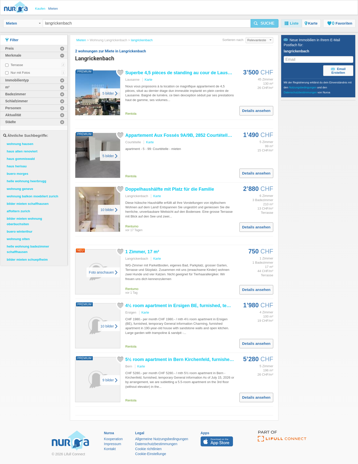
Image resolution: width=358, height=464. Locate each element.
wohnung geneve (20, 189)
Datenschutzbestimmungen (300, 92)
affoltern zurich (18, 211)
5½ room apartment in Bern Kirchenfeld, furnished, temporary (191, 359)
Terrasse (17, 65)
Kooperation (113, 439)
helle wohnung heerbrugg (26, 181)
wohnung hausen (20, 144)
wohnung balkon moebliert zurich (32, 196)
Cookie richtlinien (148, 449)
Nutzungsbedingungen (302, 87)
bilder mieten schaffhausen (27, 204)
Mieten (23, 23)
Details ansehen (256, 110)
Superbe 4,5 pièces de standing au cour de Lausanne (181, 72)
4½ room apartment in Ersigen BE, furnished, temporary (184, 305)
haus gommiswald (21, 159)
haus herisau (17, 166)
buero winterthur (19, 231)
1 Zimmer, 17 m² (142, 251)
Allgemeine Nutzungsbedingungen (161, 439)
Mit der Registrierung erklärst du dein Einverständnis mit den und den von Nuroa (318, 87)
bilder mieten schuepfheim (27, 259)
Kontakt (110, 449)
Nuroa (17, 7)
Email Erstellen (338, 70)
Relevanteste (259, 40)
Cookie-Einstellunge (150, 454)
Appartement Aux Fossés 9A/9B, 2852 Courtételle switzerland (190, 135)
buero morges (17, 174)
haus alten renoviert (22, 151)
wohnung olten (18, 239)
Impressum (112, 444)
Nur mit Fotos (20, 72)
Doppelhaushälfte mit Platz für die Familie (169, 189)
